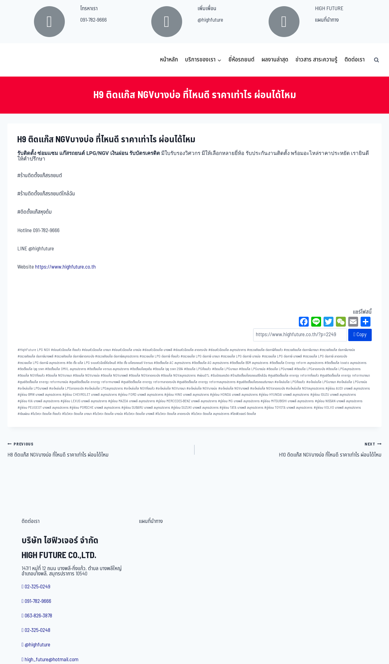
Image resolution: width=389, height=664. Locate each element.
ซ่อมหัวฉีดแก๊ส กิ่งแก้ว (66, 350)
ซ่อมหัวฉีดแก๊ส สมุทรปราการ (227, 350)
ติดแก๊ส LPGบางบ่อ (252, 369)
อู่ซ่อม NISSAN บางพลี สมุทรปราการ (338, 401)
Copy (359, 335)
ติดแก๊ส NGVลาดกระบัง (144, 375)
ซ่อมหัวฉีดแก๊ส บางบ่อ (126, 350)
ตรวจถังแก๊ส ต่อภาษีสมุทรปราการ (117, 356)
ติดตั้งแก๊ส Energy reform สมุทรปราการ (297, 362)
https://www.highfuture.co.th (65, 267)
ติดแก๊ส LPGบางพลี (279, 369)
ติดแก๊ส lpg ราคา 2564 (168, 369)
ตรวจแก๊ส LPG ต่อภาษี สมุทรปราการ (41, 362)
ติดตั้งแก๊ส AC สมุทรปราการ (172, 362)
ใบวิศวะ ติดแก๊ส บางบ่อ (108, 413)
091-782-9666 (93, 20)
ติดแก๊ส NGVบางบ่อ (86, 375)
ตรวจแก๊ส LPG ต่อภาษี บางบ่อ (241, 356)
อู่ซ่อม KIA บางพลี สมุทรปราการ (39, 401)
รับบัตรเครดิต (220, 375)
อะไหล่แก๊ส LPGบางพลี (33, 388)
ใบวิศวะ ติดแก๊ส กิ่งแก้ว (46, 413)
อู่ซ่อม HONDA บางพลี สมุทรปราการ (234, 394)
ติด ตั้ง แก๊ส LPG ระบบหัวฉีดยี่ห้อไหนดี (91, 362)
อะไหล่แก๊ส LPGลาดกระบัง (66, 388)
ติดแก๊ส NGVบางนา (59, 375)
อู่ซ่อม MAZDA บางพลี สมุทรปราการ (131, 401)
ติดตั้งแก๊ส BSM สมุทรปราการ (249, 362)
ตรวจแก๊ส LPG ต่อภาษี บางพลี (282, 356)
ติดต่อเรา (355, 59)
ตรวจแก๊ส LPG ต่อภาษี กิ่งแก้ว (160, 356)
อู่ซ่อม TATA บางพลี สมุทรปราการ (241, 407)
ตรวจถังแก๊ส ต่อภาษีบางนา (301, 350)
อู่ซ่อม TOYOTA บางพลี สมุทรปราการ (288, 407)
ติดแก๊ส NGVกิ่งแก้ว (31, 375)
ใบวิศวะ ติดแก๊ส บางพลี (139, 413)
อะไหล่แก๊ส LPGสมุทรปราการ (104, 388)
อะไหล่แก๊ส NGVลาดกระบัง (267, 388)
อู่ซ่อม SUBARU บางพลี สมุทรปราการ (145, 407)
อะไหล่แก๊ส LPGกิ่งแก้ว (289, 382)
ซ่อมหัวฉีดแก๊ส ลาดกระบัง (190, 350)
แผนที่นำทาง (327, 20)
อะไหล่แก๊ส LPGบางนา (321, 382)
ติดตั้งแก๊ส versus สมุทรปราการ (108, 369)
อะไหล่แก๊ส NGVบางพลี (233, 388)
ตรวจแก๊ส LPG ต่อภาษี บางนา (200, 356)
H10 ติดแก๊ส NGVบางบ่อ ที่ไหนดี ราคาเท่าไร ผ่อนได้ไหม (291, 449)
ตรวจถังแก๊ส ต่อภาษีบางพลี (35, 356)
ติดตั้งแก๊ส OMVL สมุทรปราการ (65, 369)
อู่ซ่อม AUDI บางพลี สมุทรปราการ (347, 388)
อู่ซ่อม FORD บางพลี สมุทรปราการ (140, 394)
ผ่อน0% (203, 375)
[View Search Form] (376, 60)
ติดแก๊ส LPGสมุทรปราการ (343, 369)
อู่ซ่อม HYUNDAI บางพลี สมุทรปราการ (284, 394)
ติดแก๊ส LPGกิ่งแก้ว (197, 369)
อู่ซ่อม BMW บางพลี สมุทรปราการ (39, 394)
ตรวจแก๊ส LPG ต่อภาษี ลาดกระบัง (325, 356)
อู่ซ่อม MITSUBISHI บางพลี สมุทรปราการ (287, 401)
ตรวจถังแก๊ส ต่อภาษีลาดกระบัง (74, 356)
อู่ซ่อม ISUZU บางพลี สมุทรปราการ (333, 394)
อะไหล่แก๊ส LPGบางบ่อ (352, 382)
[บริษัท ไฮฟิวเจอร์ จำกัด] (21, 59)
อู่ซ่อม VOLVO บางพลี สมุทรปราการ (337, 407)
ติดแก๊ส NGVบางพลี (114, 375)
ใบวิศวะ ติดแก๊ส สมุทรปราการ (210, 413)
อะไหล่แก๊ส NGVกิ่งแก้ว (139, 388)
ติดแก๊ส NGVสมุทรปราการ (178, 375)
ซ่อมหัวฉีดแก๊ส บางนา (96, 350)
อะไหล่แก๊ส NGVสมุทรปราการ (305, 388)
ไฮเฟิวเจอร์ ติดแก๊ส (243, 413)
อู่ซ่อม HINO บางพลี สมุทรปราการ (186, 394)
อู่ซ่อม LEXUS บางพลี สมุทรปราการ (84, 401)
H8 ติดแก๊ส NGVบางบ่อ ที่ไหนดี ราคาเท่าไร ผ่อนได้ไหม (98, 449)
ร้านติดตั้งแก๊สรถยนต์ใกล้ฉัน (248, 375)
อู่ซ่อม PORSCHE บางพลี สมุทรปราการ (94, 407)
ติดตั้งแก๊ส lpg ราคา (31, 369)
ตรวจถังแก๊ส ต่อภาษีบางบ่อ (337, 350)
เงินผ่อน (24, 413)
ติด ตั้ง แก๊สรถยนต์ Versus (135, 362)
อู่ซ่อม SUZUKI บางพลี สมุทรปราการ (195, 407)
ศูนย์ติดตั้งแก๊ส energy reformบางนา (345, 375)
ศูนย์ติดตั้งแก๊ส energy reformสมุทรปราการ (206, 382)
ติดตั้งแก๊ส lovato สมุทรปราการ (345, 362)
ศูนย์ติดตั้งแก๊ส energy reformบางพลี (94, 382)
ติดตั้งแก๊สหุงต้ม (141, 369)
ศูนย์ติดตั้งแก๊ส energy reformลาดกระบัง (148, 382)
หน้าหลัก (169, 59)
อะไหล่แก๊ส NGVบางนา (171, 388)
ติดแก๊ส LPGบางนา (225, 369)
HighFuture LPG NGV (34, 350)
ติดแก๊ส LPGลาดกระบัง (309, 369)
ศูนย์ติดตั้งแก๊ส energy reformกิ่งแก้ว (293, 375)
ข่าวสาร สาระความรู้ (316, 59)
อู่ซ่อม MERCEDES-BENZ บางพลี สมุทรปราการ (186, 401)
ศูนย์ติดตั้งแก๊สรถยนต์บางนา (255, 382)
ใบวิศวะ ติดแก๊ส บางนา (77, 413)
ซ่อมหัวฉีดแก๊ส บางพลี (157, 350)
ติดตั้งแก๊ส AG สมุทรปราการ (210, 362)
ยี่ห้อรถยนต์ (241, 59)
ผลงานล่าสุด (274, 59)
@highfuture (210, 20)
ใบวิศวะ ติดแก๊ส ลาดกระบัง (172, 413)
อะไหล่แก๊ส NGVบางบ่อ (201, 388)
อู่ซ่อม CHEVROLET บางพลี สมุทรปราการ (89, 394)
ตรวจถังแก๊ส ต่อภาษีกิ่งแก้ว (265, 350)
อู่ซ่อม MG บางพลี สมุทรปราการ (239, 401)
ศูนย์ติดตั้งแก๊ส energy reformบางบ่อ (43, 382)
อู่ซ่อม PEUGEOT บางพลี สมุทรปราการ (43, 407)
